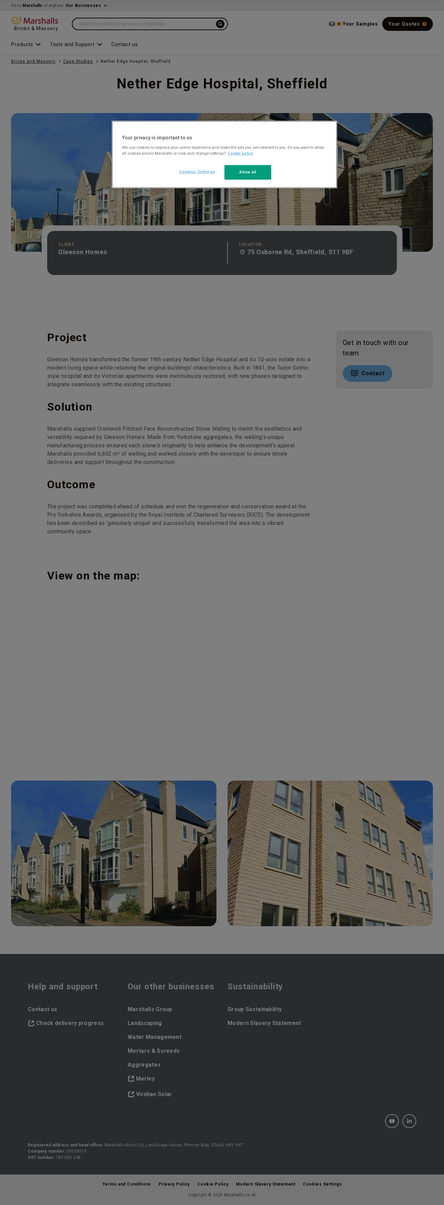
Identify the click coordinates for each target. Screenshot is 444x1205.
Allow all (247, 172)
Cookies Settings (197, 171)
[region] (224, 155)
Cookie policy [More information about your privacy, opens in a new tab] (240, 153)
